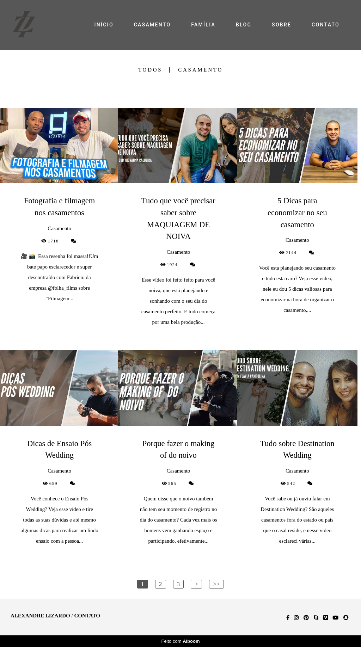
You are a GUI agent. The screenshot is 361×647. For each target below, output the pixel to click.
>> (216, 583)
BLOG (243, 24)
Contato (87, 615)
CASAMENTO (152, 24)
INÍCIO (103, 24)
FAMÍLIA (203, 24)
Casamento (200, 70)
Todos (150, 70)
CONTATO (325, 24)
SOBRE (281, 24)
